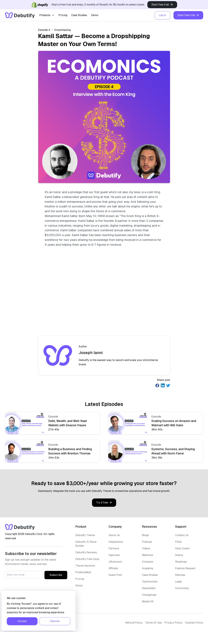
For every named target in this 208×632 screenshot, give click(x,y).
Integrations (116, 542)
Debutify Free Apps (87, 559)
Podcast (147, 542)
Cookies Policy (194, 622)
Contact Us (182, 535)
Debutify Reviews (86, 552)
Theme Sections (85, 565)
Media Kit (147, 601)
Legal (178, 581)
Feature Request (185, 568)
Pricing (62, 15)
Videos (146, 548)
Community (182, 588)
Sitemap (180, 575)
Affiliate (113, 568)
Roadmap (181, 561)
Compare (147, 561)
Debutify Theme (85, 535)
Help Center (182, 548)
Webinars (147, 555)
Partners (114, 548)
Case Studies (79, 15)
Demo (94, 15)
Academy (147, 568)
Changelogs (149, 595)
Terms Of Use (153, 622)
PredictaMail (83, 572)
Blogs (145, 535)
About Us (114, 535)
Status (179, 555)
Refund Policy (134, 622)
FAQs (178, 542)
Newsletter (149, 588)
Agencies (114, 555)
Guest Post (115, 575)
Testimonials (149, 581)
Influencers (115, 561)
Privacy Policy (173, 622)
